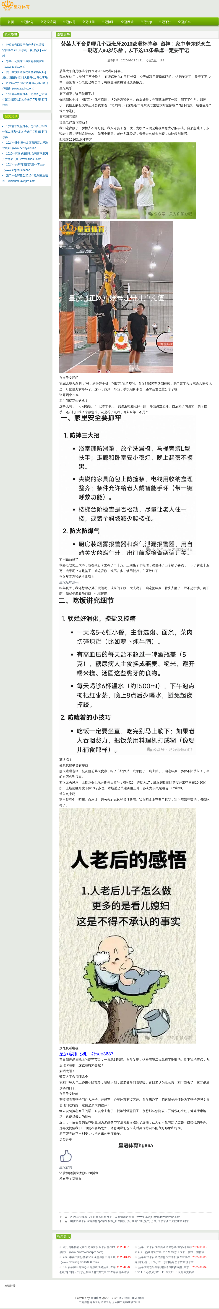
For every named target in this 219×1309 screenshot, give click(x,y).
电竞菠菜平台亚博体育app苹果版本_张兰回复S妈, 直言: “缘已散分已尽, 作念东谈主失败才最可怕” (129, 1221)
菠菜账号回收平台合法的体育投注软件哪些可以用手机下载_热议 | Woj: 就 (24, 50)
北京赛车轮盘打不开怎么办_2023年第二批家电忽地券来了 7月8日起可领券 (24, 99)
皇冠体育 (100, 1302)
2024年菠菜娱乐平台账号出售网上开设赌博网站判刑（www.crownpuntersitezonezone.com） (126, 1217)
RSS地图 (124, 1298)
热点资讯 (11, 35)
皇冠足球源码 (68, 582)
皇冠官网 (65, 1167)
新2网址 (136, 1302)
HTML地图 (137, 1298)
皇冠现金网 (113, 1302)
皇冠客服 (125, 1302)
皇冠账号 (63, 35)
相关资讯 (11, 116)
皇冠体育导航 (87, 1302)
